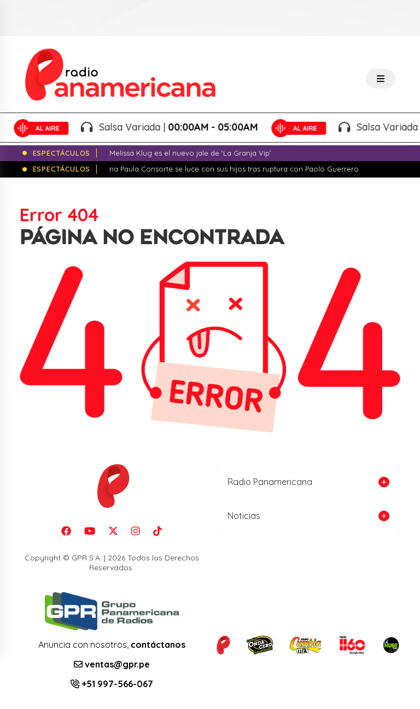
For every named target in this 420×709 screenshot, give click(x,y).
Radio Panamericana (270, 481)
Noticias (244, 515)
